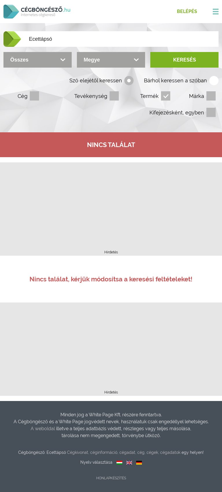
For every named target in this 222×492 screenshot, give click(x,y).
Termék (149, 96)
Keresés (184, 60)
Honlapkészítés (111, 478)
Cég (22, 96)
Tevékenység (90, 96)
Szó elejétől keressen (95, 80)
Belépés (187, 11)
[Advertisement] (111, 208)
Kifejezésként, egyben (176, 112)
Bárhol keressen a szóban (175, 80)
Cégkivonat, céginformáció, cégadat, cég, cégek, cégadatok (123, 452)
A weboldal (43, 428)
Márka (196, 96)
